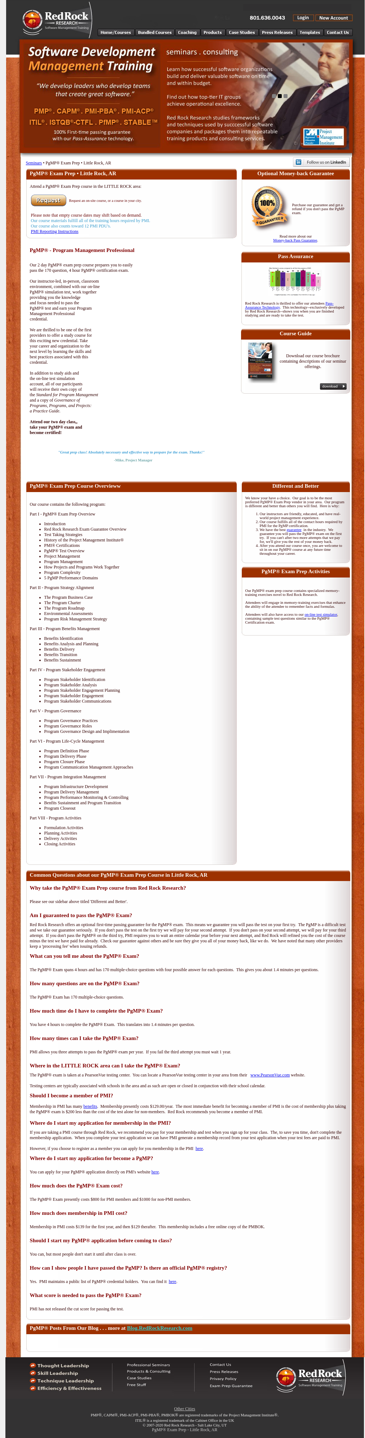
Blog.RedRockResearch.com (159, 1328)
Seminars (34, 162)
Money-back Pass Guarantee (295, 240)
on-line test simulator (320, 614)
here (199, 1148)
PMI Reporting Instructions (55, 231)
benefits (90, 1106)
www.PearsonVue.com (270, 1075)
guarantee (293, 530)
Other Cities (184, 1408)
